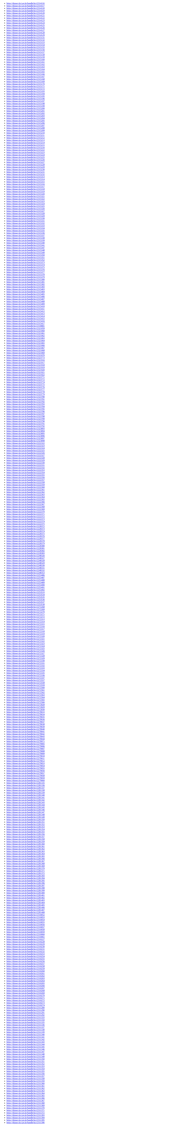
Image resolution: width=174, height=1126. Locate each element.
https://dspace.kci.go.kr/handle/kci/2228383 (26, 553)
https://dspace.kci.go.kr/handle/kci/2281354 (26, 829)
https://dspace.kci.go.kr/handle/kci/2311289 (26, 1008)
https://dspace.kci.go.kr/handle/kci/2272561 (26, 690)
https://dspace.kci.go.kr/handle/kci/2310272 (26, 1000)
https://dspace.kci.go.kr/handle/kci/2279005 (26, 744)
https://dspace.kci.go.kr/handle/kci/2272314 (26, 621)
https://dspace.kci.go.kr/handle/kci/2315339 (26, 240)
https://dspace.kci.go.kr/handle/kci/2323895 (26, 433)
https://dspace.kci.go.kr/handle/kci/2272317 (26, 629)
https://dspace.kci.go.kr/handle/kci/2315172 (26, 89)
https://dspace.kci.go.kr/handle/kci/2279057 (26, 773)
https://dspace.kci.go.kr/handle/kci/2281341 (26, 797)
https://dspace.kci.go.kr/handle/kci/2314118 (26, 8)
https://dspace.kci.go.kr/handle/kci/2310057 (26, 927)
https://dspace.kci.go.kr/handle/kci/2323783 (26, 404)
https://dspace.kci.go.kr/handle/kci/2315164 (26, 69)
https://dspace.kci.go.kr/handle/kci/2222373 (26, 519)
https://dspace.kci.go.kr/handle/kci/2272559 (26, 685)
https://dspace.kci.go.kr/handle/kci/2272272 (26, 617)
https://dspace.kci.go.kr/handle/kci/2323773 (26, 358)
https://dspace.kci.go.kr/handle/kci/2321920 (26, 370)
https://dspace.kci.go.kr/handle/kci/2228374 (26, 531)
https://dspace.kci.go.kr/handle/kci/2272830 (26, 709)
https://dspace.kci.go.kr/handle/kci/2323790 (26, 421)
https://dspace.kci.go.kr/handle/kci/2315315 (26, 182)
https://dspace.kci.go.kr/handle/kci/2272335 (26, 673)
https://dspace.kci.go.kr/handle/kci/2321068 (26, 350)
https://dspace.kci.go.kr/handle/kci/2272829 (26, 707)
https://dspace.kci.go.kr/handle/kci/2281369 (26, 866)
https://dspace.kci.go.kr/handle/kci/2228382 (26, 551)
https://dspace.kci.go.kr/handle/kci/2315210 (26, 133)
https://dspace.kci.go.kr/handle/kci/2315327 (26, 211)
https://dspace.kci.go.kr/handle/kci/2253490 (26, 585)
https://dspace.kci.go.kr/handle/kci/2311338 (26, 1030)
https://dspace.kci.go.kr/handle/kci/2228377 (26, 538)
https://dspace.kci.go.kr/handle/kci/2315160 (26, 59)
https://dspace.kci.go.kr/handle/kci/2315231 (26, 172)
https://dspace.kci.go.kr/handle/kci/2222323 (26, 445)
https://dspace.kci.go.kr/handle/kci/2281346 (26, 810)
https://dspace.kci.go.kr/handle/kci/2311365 (26, 1096)
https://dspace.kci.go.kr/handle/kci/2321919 (26, 367)
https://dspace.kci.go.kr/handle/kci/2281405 (26, 905)
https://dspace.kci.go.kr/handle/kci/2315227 (26, 162)
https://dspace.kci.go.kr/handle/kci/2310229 (26, 944)
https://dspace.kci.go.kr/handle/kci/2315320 (26, 194)
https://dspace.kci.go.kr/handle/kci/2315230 (26, 169)
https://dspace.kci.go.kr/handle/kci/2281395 (26, 880)
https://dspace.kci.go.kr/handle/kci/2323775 (26, 384)
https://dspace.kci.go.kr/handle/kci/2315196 (26, 98)
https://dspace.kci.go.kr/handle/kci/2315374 (26, 265)
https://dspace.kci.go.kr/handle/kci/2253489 (26, 582)
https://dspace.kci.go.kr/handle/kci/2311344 (26, 1044)
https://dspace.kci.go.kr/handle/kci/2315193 (26, 91)
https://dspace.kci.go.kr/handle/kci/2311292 (26, 1015)
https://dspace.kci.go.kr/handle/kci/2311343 (26, 1042)
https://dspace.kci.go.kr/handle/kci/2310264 (26, 981)
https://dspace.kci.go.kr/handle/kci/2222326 (26, 453)
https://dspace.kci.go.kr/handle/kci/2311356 (26, 1074)
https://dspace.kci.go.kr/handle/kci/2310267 (26, 988)
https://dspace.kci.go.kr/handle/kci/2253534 (26, 595)
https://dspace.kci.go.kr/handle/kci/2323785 (26, 409)
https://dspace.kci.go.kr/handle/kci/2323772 (26, 380)
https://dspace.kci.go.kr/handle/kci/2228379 (26, 543)
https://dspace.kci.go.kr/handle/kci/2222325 (26, 450)
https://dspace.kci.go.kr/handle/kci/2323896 (26, 436)
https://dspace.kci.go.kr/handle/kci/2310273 (26, 1003)
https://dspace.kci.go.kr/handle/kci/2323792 (26, 426)
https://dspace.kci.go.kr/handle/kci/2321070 (26, 355)
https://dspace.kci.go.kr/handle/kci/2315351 (26, 257)
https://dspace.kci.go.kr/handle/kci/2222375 (26, 524)
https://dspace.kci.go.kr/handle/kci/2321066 (26, 345)
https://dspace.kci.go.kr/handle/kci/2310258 (26, 966)
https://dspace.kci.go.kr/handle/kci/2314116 (26, 3)
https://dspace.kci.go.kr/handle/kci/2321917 (26, 362)
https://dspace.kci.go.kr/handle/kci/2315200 (26, 108)
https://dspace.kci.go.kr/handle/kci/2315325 (26, 206)
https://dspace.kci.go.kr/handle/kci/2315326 (26, 208)
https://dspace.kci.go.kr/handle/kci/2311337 (26, 1027)
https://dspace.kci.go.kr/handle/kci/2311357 (26, 1076)
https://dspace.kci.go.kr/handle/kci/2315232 (26, 174)
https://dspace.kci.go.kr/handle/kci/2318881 (26, 326)
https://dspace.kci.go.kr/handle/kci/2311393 (26, 1115)
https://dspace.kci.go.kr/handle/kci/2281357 (26, 836)
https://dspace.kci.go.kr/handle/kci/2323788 (26, 416)
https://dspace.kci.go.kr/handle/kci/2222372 (26, 516)
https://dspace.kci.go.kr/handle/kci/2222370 (26, 511)
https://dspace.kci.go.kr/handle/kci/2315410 (26, 306)
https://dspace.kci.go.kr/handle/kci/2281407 (26, 910)
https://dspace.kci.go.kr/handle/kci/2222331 (26, 465)
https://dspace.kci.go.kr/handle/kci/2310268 (26, 990)
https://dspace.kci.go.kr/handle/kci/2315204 (26, 118)
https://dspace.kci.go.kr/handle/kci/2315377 (26, 272)
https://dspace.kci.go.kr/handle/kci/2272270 (26, 612)
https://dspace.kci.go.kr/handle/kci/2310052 (26, 915)
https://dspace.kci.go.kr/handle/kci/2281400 (26, 893)
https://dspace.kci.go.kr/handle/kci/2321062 (26, 336)
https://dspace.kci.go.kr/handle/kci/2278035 (26, 717)
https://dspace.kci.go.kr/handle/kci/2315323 (26, 201)
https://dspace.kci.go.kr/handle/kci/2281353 (26, 827)
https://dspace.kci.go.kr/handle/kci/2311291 (26, 1012)
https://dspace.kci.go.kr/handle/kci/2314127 (26, 30)
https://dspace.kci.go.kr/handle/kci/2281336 (26, 785)
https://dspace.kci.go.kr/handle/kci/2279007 (26, 748)
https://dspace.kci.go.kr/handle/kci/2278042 (26, 734)
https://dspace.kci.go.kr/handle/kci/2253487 (26, 577)
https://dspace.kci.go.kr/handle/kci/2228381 (26, 548)
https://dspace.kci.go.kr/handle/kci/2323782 (26, 401)
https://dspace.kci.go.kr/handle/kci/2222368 (26, 507)
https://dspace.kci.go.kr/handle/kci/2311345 (26, 1047)
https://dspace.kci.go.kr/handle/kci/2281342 (26, 800)
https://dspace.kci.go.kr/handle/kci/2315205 (26, 120)
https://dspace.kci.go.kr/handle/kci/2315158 (26, 54)
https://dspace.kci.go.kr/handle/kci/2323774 (26, 382)
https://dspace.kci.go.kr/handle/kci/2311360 (26, 1083)
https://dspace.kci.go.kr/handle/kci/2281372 (26, 873)
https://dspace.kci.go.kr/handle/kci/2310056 (26, 924)
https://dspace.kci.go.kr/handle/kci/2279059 (26, 778)
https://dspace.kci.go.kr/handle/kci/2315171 (26, 86)
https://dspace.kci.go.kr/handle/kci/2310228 (26, 942)
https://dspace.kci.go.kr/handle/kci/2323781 (26, 399)
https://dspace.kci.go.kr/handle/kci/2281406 (26, 907)
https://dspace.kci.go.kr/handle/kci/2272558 (26, 683)
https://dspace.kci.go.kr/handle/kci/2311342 (26, 1039)
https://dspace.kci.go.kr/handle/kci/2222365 (26, 499)
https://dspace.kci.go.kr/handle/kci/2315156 (26, 50)
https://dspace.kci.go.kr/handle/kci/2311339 (26, 1032)
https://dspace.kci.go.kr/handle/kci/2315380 (26, 279)
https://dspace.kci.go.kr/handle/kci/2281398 (26, 888)
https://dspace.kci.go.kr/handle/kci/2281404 (26, 902)
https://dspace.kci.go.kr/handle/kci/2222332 (26, 467)
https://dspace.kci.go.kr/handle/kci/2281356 (26, 834)
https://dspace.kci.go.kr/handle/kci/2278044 (26, 739)
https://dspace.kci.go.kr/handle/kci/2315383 (26, 287)
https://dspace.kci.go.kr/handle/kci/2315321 (26, 196)
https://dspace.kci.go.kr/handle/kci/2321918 (26, 365)
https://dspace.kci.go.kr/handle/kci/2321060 (26, 331)
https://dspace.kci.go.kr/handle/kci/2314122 (26, 18)
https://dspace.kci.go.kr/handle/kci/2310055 (26, 922)
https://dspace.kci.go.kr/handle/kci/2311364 (26, 1093)
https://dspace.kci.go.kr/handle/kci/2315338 (26, 238)
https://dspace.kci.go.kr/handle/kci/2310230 (26, 946)
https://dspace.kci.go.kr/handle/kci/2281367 (26, 861)
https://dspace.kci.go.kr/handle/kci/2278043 (26, 736)
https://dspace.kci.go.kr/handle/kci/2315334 (26, 228)
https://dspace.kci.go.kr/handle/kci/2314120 (26, 13)
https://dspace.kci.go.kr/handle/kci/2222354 (26, 472)
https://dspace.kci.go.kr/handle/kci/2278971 (26, 741)
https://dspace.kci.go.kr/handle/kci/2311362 (26, 1088)
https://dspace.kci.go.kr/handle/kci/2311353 (26, 1066)
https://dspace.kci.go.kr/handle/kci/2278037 (26, 722)
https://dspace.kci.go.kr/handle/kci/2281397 (26, 885)
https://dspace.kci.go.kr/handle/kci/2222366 (26, 502)
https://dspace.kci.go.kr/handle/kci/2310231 (26, 949)
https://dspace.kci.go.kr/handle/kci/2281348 (26, 814)
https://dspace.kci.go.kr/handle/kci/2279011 (26, 758)
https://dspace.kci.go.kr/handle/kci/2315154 (26, 45)
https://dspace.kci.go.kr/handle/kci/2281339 (26, 792)
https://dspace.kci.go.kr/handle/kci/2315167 (26, 76)
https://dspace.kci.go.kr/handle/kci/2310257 (26, 964)
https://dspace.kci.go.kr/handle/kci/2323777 (26, 389)
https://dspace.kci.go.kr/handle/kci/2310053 (26, 917)
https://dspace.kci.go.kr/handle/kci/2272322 (26, 641)
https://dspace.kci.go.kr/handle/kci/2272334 (26, 670)
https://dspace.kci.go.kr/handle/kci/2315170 (26, 84)
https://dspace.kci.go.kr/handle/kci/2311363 (26, 1091)
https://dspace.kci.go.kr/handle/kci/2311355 (26, 1071)
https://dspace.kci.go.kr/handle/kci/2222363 (26, 494)
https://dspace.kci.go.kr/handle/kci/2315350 (26, 255)
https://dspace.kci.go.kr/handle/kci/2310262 (26, 976)
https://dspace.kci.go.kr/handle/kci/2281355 (26, 832)
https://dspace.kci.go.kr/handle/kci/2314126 (26, 28)
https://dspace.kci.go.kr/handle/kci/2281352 (26, 824)
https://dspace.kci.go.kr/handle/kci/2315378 (26, 274)
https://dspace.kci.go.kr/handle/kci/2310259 (26, 968)
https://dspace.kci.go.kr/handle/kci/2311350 (26, 1059)
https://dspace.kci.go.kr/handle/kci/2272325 (26, 648)
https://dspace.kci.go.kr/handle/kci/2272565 (26, 700)
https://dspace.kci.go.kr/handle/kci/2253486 (26, 575)
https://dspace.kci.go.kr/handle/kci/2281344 (26, 805)
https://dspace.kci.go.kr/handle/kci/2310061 (26, 937)
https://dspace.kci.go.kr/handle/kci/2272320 (26, 636)
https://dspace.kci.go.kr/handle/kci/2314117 (26, 6)
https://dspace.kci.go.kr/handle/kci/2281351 (26, 822)
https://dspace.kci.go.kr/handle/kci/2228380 (26, 546)
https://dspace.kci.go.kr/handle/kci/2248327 (26, 558)
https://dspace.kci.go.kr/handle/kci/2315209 (26, 130)
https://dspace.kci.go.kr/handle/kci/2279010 (26, 756)
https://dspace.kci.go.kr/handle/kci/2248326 (26, 555)
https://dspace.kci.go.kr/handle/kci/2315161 (26, 62)
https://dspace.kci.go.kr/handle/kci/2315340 (26, 243)
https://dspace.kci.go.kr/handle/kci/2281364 (26, 854)
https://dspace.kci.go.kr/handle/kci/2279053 (26, 763)
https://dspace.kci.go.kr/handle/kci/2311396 (26, 1122)
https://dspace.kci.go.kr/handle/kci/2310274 (26, 1005)
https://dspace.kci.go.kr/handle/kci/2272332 (26, 665)
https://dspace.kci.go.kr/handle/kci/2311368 (26, 1103)
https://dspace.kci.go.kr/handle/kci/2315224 (26, 155)
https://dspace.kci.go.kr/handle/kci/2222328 (26, 458)
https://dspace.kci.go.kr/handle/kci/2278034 (26, 714)
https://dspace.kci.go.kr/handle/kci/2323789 (26, 419)
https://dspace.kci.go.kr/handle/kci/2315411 (26, 309)
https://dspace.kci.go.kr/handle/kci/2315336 (26, 233)
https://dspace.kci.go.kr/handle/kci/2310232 (26, 951)
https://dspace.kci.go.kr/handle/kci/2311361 (26, 1086)
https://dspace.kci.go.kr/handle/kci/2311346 (26, 1049)
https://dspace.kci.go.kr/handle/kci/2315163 (26, 67)
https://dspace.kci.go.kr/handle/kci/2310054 (26, 920)
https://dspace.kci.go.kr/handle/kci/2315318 (26, 189)
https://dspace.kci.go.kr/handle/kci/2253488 (26, 580)
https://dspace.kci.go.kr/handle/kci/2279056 (26, 770)
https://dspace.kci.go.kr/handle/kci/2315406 (26, 296)
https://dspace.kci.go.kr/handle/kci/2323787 (26, 414)
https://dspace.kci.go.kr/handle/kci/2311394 (26, 1117)
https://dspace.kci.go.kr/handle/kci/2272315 (26, 624)
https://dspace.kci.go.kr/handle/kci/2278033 (26, 712)
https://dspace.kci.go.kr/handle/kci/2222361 (26, 489)
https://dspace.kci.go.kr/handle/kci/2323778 (26, 392)
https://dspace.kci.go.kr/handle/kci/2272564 (26, 697)
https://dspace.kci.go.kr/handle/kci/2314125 (26, 25)
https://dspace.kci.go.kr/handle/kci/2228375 (26, 533)
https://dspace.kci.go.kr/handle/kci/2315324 (26, 204)
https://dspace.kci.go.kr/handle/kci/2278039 (26, 727)
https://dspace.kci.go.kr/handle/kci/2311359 (26, 1081)
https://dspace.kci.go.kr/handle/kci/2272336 (26, 675)
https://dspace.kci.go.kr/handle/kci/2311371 (26, 1110)
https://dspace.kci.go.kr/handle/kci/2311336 (26, 1025)
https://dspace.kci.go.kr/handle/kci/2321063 (26, 338)
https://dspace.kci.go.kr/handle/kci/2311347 (26, 1052)
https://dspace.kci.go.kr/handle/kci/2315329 (26, 216)
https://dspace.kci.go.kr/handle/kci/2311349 (26, 1056)
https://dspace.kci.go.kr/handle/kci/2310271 (26, 998)
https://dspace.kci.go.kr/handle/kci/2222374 (26, 521)
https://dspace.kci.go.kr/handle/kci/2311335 (26, 1022)
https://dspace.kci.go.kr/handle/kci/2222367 (26, 504)
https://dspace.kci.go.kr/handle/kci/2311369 (26, 1105)
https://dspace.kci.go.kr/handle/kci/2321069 (26, 353)
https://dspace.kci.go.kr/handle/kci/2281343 (26, 802)
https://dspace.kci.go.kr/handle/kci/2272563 (26, 695)
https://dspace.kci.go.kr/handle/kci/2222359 (26, 485)
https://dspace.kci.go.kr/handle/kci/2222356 (26, 477)
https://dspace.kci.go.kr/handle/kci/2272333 (26, 668)
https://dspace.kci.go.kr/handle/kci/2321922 (26, 375)
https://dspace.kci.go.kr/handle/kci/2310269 (26, 993)
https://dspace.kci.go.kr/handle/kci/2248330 (26, 565)
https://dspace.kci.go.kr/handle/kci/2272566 (26, 702)
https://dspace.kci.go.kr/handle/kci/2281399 (26, 890)
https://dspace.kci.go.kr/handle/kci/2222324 (26, 448)
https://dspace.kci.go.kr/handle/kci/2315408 (26, 301)
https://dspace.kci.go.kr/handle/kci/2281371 (26, 871)
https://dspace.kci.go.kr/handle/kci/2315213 (26, 140)
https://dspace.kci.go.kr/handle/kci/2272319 (26, 634)
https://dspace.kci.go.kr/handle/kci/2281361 (26, 846)
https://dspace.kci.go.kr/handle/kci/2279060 (26, 780)
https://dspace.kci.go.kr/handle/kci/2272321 (26, 639)
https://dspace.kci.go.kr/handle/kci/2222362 (26, 492)
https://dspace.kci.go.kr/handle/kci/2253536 (26, 599)
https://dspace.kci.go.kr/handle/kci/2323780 (26, 397)
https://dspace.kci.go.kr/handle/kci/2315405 (26, 294)
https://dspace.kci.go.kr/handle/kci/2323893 (26, 428)
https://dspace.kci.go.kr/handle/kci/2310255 (26, 959)
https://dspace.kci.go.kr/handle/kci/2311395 (26, 1120)
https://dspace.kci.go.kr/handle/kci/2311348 (26, 1054)
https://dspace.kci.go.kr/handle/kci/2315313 (26, 177)
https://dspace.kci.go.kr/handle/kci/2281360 (26, 844)
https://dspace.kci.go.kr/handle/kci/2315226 (26, 160)
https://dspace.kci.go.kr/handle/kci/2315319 (26, 191)
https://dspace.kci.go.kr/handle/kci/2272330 (26, 661)
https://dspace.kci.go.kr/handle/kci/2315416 (26, 321)
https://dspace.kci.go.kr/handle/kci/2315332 (26, 223)
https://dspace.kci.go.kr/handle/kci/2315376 (26, 270)
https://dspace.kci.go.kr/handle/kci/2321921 (26, 372)
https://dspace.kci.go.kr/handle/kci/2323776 (26, 387)
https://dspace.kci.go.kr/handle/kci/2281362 (26, 849)
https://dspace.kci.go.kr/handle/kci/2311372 (26, 1113)
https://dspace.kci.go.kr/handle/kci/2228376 (26, 536)
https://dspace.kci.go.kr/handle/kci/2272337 (26, 678)
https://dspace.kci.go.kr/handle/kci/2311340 (26, 1034)
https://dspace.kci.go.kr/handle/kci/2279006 (26, 746)
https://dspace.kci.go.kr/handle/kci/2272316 (26, 626)
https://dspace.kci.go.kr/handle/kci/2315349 (26, 252)
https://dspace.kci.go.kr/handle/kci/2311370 (26, 1108)
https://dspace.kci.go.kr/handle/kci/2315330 (26, 218)
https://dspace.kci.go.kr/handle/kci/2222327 (26, 455)
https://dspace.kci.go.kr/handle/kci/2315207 (26, 125)
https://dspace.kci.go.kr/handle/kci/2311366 (26, 1098)
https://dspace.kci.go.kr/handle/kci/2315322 (26, 199)
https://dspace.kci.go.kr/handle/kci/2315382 (26, 284)
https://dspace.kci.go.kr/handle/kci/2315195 (26, 96)
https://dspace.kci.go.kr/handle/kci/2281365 (26, 856)
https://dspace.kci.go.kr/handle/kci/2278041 (26, 731)
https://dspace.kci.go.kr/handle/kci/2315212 (26, 138)
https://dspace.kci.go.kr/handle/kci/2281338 (26, 790)
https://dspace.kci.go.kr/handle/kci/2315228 (26, 164)
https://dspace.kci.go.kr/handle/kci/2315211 (26, 135)
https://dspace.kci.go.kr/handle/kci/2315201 (26, 111)
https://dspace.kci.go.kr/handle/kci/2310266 (26, 986)
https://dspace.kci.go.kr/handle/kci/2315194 (26, 94)
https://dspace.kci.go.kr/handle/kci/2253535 (26, 597)
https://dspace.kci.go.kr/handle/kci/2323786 (26, 411)
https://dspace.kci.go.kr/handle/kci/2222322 (26, 443)
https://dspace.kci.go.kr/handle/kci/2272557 (26, 680)
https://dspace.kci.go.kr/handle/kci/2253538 (26, 604)
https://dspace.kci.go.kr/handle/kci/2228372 (26, 526)
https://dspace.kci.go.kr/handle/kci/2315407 (26, 299)
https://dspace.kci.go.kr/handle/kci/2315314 (26, 179)
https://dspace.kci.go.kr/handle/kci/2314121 (26, 15)
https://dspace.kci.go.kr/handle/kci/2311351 (26, 1061)
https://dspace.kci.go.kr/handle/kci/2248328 (26, 560)
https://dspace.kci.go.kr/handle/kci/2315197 (26, 101)
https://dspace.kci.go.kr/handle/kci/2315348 (26, 250)
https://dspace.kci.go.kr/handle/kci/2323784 (26, 406)
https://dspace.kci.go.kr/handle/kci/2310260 (26, 971)
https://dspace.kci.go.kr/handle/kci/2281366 (26, 858)
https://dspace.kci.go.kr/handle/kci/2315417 (26, 323)
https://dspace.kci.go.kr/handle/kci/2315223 (26, 152)
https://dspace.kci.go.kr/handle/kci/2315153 (26, 42)
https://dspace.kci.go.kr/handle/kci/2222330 (26, 463)
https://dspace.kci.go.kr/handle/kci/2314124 (26, 23)
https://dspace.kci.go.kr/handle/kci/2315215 (26, 145)
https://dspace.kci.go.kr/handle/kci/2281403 (26, 900)
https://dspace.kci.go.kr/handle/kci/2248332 (26, 570)
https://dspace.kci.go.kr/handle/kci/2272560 (26, 687)
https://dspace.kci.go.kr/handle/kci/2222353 (26, 470)
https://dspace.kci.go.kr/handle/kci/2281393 (26, 876)
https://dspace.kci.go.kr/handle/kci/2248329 (26, 563)
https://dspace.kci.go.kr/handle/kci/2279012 (26, 761)
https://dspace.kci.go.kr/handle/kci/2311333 (26, 1017)
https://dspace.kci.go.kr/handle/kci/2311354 (26, 1069)
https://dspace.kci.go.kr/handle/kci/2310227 (26, 939)
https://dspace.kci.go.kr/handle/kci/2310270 (26, 995)
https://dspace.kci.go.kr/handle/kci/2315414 (26, 316)
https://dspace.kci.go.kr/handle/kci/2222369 (26, 509)
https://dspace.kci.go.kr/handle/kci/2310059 (26, 932)
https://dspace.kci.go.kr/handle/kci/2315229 (26, 167)
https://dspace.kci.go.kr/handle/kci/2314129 (26, 35)
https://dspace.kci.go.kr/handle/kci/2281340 (26, 795)
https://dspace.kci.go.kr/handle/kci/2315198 (26, 103)
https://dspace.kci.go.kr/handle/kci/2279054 (26, 766)
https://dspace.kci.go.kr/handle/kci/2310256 (26, 961)
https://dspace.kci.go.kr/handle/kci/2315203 (26, 116)
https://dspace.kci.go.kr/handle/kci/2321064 (26, 340)
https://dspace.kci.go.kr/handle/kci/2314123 (26, 20)
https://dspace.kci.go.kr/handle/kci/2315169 (26, 81)
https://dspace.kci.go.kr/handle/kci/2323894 (26, 431)
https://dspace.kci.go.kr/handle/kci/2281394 (26, 878)
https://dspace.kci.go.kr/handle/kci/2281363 (26, 851)
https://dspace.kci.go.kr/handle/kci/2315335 (26, 230)
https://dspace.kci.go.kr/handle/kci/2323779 (26, 394)
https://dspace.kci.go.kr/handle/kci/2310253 (26, 954)
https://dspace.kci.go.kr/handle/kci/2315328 (26, 213)
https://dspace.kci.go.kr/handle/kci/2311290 (26, 1010)
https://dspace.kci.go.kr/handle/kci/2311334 (26, 1020)
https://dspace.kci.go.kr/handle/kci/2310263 (26, 978)
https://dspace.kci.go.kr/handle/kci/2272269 (26, 609)
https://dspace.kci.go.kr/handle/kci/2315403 (26, 289)
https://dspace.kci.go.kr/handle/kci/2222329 (26, 460)
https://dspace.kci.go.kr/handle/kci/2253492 (26, 590)
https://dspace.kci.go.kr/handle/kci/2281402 (26, 898)
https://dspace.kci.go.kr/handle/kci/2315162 (26, 64)
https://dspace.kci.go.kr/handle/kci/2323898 (26, 441)
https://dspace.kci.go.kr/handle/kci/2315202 (26, 113)
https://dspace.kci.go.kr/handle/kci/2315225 (26, 157)
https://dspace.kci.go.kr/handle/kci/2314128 (26, 32)
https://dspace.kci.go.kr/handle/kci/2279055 (26, 768)
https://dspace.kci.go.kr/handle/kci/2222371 (26, 514)
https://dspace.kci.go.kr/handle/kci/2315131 (26, 37)
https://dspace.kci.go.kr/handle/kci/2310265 (26, 983)
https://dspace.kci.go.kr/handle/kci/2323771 (26, 377)
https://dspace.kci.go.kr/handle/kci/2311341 (26, 1037)
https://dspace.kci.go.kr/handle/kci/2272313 (26, 619)
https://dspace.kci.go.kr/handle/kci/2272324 (26, 646)
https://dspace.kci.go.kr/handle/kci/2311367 (26, 1100)
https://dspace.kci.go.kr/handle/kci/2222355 (26, 475)
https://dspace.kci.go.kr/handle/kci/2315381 (26, 282)
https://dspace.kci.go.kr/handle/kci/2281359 (26, 841)
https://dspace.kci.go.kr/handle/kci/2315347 (26, 248)
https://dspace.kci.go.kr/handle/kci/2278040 (26, 729)
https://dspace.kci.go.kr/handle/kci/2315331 (26, 221)
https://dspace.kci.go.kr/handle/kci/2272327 (26, 653)
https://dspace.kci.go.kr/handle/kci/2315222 (26, 150)
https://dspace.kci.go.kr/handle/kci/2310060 (26, 934)
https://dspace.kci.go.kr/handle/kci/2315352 (26, 260)
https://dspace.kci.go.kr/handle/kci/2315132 (26, 40)
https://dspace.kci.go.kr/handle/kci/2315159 (26, 57)
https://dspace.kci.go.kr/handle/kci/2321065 (26, 343)
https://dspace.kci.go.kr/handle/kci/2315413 (26, 314)
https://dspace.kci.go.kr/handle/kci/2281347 (26, 812)
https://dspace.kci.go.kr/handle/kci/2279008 (26, 751)
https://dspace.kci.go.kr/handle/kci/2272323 (26, 643)
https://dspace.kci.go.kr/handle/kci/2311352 (26, 1064)
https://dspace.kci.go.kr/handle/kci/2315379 (26, 277)
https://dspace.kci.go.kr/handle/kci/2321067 (26, 348)
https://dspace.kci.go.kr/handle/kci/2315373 (26, 262)
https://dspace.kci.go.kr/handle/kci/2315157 (26, 52)
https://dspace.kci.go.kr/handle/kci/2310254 (26, 956)
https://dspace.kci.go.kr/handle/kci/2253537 (26, 602)
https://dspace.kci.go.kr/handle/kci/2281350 (26, 819)
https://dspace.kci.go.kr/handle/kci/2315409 (26, 304)
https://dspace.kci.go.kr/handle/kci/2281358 (26, 839)
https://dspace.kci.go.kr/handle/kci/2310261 (26, 973)
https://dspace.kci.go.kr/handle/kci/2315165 (26, 72)
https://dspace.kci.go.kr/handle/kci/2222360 (26, 487)
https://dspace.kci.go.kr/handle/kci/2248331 (26, 568)
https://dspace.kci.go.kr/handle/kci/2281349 (26, 817)
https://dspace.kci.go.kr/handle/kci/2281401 (26, 895)
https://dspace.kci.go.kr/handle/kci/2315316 (26, 184)
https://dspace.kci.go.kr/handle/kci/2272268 (26, 607)
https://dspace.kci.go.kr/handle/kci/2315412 (26, 311)
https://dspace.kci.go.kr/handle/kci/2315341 (26, 245)
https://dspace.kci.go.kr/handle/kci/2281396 (26, 883)
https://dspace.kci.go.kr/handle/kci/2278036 (26, 719)
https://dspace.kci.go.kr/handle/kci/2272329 (26, 658)
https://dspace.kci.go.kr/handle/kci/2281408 (26, 912)
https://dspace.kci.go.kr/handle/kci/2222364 (26, 497)
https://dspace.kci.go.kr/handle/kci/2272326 (26, 651)
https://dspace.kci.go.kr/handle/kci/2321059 (26, 328)
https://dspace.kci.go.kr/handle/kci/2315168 (26, 79)
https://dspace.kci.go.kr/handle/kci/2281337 (26, 788)
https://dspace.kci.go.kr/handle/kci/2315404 (26, 292)
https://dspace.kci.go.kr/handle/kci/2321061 (26, 333)
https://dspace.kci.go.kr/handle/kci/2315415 (26, 318)
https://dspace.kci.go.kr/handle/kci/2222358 (26, 482)
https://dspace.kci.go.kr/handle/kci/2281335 (26, 783)
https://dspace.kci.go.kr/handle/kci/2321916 (26, 360)
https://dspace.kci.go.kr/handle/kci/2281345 (26, 807)
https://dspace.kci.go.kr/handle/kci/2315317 (26, 186)
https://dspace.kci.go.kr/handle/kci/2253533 (26, 592)
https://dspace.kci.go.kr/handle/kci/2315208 (26, 128)
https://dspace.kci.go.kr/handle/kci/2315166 (26, 74)
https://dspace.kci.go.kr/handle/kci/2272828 (26, 705)
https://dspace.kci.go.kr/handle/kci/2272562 (26, 692)
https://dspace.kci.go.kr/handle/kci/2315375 (26, 267)
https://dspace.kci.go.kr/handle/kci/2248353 (26, 573)
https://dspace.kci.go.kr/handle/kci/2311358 (26, 1078)
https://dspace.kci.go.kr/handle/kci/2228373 (26, 529)
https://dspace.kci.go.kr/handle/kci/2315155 (26, 47)
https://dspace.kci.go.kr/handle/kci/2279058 (26, 775)
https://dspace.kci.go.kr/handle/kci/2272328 (26, 656)
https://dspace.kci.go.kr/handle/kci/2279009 (26, 753)
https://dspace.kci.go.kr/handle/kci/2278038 (26, 724)
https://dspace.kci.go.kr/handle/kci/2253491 (26, 587)
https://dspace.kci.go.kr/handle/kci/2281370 (26, 868)
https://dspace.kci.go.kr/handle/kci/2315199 (26, 106)
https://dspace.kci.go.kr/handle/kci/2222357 (26, 480)
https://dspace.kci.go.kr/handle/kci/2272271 (26, 614)
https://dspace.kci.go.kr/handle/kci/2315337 (26, 235)
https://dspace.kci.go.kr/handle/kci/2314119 (26, 11)
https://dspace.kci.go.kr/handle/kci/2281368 (26, 863)
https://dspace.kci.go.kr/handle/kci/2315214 (26, 142)
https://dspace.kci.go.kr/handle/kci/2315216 (26, 147)
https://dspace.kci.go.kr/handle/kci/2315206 (26, 123)
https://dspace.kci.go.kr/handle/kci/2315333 (26, 226)
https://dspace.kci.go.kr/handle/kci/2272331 (26, 663)
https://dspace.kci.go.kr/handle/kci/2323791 (26, 423)
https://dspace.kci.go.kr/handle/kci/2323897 (26, 438)
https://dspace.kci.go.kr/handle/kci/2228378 (26, 541)
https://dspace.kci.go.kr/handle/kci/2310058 (26, 929)
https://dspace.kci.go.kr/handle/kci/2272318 (26, 631)
